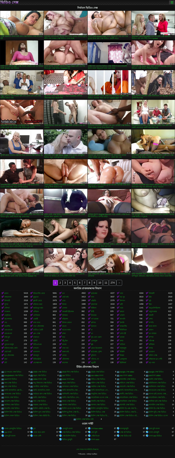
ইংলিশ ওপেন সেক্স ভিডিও (71, 408)
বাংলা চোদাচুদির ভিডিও (12, 428)
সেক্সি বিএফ (95, 436)
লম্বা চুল (7, 337)
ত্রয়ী (121, 304)
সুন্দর (6, 304)
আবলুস (36, 355)
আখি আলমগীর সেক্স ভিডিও (72, 390)
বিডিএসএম (37, 344)
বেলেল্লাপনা (37, 363)
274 (113, 282)
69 (92, 344)
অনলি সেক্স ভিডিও (156, 379)
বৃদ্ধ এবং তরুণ (96, 337)
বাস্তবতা (36, 337)
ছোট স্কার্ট (7, 352)
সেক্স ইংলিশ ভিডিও (69, 436)
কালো (64, 326)
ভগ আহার (152, 333)
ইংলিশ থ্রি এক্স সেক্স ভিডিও (129, 408)
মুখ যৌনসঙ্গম (9, 355)
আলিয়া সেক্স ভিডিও (11, 405)
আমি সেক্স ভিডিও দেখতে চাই (72, 397)
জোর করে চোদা (39, 432)
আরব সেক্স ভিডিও (69, 401)
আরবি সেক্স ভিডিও (98, 401)
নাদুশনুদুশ (123, 348)
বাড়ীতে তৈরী (38, 330)
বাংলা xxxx (95, 439)
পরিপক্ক (151, 341)
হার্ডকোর (94, 293)
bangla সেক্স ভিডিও (156, 372)
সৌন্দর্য (6, 308)
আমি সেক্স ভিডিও (39, 397)
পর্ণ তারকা (94, 319)
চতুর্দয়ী (93, 363)
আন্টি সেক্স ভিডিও (126, 394)
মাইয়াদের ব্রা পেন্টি (155, 359)
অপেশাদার (8, 319)
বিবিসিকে (123, 330)
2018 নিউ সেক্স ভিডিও (70, 372)
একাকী (35, 319)
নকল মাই (65, 352)
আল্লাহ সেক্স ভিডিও (40, 405)
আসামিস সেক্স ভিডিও (157, 405)
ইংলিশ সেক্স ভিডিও (69, 416)
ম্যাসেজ (65, 363)
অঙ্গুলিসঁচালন (154, 308)
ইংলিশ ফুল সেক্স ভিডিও (41, 412)
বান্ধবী (151, 315)
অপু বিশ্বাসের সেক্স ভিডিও (42, 383)
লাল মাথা (36, 322)
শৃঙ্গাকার (65, 315)
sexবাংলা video (155, 375)
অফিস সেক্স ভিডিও (98, 383)
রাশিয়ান (151, 344)
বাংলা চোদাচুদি (154, 432)
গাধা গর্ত (65, 348)
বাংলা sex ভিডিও (155, 436)
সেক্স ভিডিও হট (125, 436)
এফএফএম (8, 330)
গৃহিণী (35, 341)
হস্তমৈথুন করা (38, 308)
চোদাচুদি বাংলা (67, 428)
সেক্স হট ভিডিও (125, 432)
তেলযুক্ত (94, 341)
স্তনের (64, 344)
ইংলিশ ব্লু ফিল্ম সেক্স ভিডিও (72, 412)
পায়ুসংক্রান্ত (153, 311)
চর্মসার (93, 322)
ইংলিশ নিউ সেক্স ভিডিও (13, 412)
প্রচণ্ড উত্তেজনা (96, 348)
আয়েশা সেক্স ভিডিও (11, 401)
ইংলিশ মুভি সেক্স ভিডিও (157, 412)
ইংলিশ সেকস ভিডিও (12, 416)
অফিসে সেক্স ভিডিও (127, 383)
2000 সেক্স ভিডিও (40, 372)
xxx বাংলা (8, 432)
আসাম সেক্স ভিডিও (98, 405)
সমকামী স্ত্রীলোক (68, 311)
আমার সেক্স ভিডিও (11, 397)
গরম (121, 308)
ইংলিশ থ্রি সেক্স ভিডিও (157, 408)
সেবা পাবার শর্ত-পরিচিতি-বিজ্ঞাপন (87, 449)
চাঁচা (150, 297)
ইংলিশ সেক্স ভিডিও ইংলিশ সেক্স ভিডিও (100, 416)
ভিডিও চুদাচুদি (67, 439)
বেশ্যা (151, 319)
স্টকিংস (93, 308)
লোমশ (122, 315)
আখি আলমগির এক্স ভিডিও (14, 390)
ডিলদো (93, 326)
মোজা (64, 355)
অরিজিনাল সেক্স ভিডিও (157, 383)
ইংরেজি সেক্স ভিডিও (12, 408)
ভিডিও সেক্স (9, 2)
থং (92, 333)
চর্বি (5, 363)
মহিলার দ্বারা (37, 304)
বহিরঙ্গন (65, 319)
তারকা (122, 337)
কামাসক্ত (94, 304)
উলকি (122, 322)
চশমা (64, 333)
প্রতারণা (152, 352)
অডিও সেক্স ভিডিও (98, 379)
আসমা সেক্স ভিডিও (69, 405)
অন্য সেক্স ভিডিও (10, 383)
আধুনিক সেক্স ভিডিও (98, 394)
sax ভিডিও (66, 375)
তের (63, 301)
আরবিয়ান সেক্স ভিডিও (128, 401)
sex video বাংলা (97, 375)
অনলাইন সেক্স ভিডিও (128, 379)
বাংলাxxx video (97, 428)
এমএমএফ (8, 333)
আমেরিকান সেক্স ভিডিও (129, 397)
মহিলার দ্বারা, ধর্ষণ (11, 348)
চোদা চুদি (94, 432)
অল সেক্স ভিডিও (10, 386)
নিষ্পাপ (122, 301)
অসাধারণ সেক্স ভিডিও (70, 386)
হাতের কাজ (66, 330)
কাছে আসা (153, 326)
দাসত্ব (151, 348)
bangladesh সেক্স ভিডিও (13, 375)
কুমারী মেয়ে (37, 301)
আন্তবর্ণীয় (123, 326)
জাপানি (122, 319)
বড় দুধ (122, 297)
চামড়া (122, 311)
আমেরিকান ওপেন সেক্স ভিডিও (100, 397)
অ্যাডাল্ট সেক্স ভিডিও (127, 386)
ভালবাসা (36, 352)
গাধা (121, 293)
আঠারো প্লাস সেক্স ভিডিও (42, 394)
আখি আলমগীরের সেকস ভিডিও (129, 390)
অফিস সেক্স (153, 355)
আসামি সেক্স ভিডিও (127, 405)
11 (106, 282)
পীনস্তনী (151, 293)
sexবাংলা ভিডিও (10, 379)
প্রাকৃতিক (7, 315)
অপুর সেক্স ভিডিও (68, 383)
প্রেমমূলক (123, 359)
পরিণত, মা (95, 359)
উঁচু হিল (65, 341)
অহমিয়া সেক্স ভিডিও (98, 386)
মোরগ (151, 330)
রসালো (36, 348)
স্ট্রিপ (150, 304)
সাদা (92, 297)
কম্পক (151, 337)
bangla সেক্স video (127, 372)
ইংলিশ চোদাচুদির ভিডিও (100, 408)
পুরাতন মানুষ (9, 344)
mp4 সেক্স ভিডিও (39, 375)
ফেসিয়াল (36, 315)
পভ (5, 322)
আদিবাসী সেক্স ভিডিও (70, 394)
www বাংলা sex (68, 379)
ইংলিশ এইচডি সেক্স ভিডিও (43, 408)
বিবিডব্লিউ (37, 359)
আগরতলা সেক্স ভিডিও (157, 390)
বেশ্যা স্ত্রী (123, 333)
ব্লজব (6, 293)
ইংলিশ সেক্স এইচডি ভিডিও (43, 416)
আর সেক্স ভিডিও (39, 401)
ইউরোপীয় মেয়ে (39, 293)
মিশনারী (7, 301)
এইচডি (93, 301)
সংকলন (7, 311)
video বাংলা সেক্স (39, 379)
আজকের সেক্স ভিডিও (12, 394)
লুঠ (150, 301)
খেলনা (64, 308)
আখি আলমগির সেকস (41, 390)
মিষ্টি (92, 311)
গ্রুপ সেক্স (36, 333)
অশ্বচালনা (7, 297)
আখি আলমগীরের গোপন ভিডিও (100, 390)
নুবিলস (93, 355)
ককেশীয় (7, 326)
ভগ (63, 293)
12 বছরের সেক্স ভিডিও (12, 372)
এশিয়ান (36, 311)
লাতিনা (122, 344)
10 (99, 282)
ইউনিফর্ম (123, 363)
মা (92, 330)
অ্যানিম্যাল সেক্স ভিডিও (157, 386)
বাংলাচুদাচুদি (124, 428)
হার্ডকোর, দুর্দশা (96, 352)
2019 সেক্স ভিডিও (97, 372)
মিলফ (64, 304)
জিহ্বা (122, 355)
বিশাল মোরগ (67, 322)
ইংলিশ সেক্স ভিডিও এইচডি (129, 416)
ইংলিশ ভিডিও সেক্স (98, 412)
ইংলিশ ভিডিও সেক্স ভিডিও (129, 412)
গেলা (6, 341)
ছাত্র (63, 337)
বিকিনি (122, 352)
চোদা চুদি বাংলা (154, 428)
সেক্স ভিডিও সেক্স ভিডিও (71, 432)
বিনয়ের (93, 315)
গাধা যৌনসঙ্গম (38, 326)
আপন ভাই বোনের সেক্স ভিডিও (158, 394)
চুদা (34, 428)
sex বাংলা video (126, 375)
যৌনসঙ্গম (65, 359)
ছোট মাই (65, 297)
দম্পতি (151, 322)
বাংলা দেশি (37, 436)
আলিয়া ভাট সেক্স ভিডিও (158, 401)
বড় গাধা (152, 363)
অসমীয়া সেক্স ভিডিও (40, 386)
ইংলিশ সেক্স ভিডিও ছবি (85, 419)
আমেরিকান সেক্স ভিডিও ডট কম (158, 397)
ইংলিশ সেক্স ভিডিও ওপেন (158, 416)
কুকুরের (36, 297)
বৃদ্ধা (5, 359)
